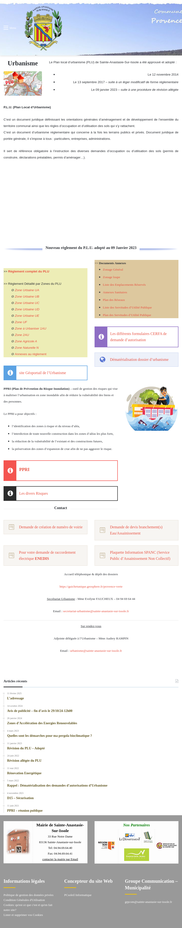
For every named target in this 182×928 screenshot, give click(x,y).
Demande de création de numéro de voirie (50, 527)
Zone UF (21, 322)
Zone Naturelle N (27, 347)
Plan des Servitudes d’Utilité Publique (127, 315)
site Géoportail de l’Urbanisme (42, 373)
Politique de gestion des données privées (29, 895)
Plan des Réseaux (114, 300)
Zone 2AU (22, 335)
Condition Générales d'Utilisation (24, 900)
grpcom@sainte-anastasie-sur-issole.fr (148, 902)
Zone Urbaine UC (27, 303)
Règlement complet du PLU (28, 271)
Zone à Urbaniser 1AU (30, 328)
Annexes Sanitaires (115, 292)
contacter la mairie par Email (60, 859)
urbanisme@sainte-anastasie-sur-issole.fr (96, 650)
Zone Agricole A (26, 341)
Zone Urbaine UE (27, 315)
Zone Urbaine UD (27, 309)
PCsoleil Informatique (77, 895)
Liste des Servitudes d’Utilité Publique (127, 307)
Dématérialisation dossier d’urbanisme (139, 360)
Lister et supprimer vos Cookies (23, 915)
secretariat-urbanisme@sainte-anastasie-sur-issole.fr (96, 611)
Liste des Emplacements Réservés (124, 284)
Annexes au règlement (30, 354)
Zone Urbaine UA (27, 290)
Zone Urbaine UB (27, 296)
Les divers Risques (33, 493)
